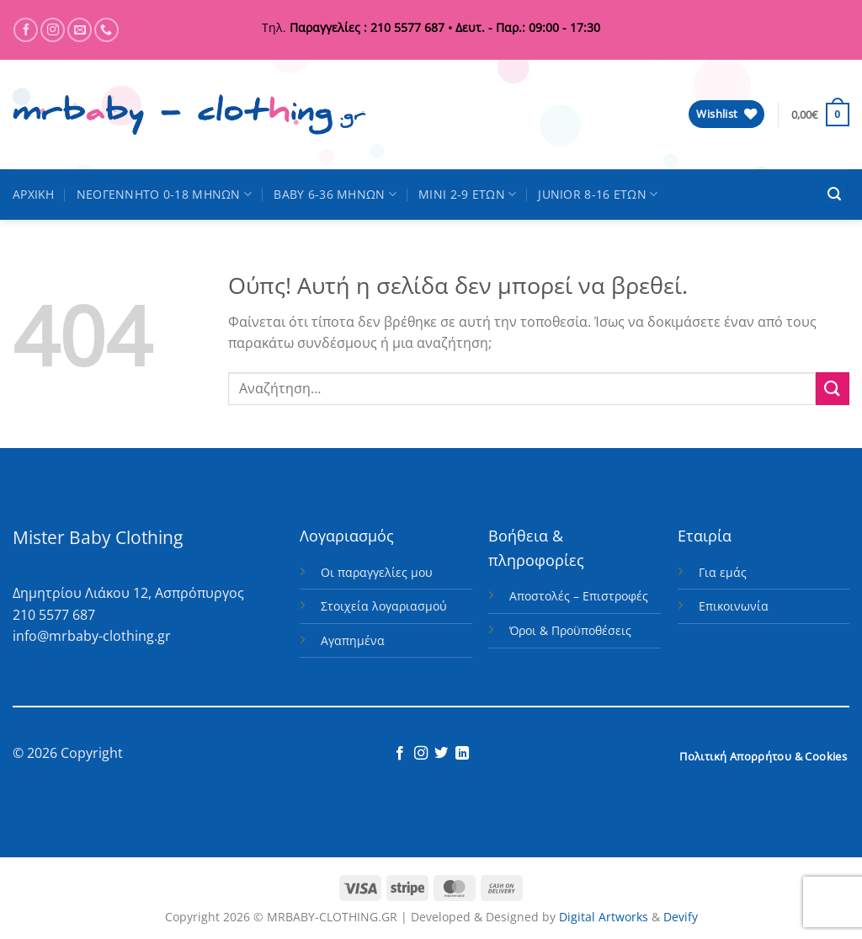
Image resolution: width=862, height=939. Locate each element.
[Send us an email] (79, 30)
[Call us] (106, 30)
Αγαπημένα (353, 640)
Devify (680, 917)
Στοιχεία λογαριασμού (384, 606)
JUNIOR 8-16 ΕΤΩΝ (597, 194)
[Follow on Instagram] (52, 30)
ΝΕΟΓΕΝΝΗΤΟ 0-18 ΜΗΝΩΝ (165, 194)
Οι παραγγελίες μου (377, 572)
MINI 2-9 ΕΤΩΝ (467, 194)
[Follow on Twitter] (441, 753)
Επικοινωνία (734, 606)
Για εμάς (723, 572)
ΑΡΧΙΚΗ (34, 194)
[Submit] (832, 388)
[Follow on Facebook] (25, 30)
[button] (820, 114)
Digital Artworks (603, 917)
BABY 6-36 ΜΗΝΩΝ (335, 194)
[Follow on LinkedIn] (462, 753)
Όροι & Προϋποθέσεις (570, 630)
